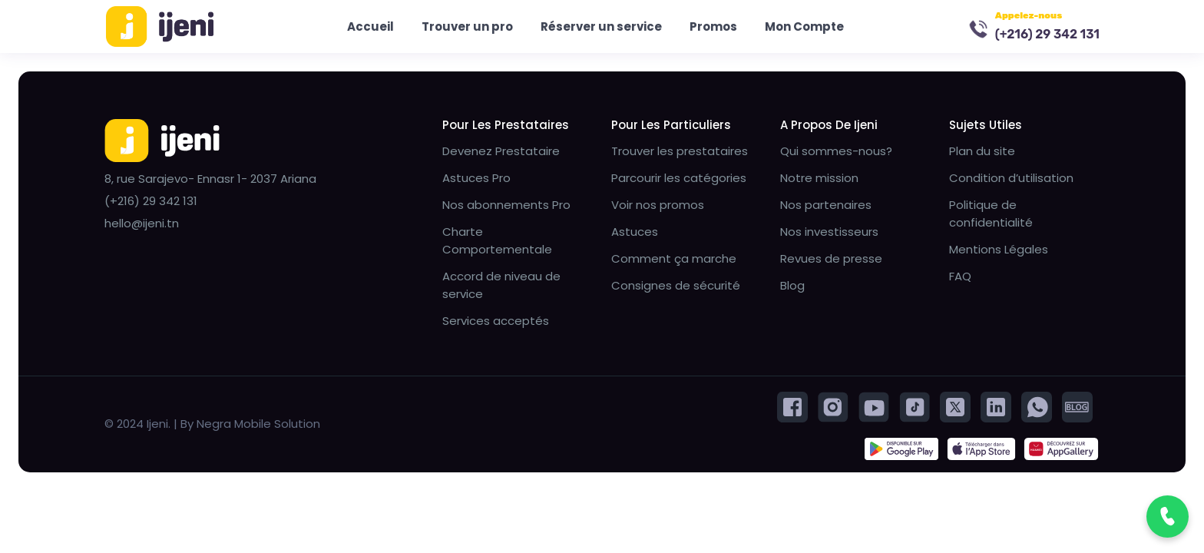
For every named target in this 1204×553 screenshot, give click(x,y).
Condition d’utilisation (1011, 180)
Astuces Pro (476, 180)
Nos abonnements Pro (506, 207)
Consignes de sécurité (675, 288)
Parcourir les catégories (678, 180)
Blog (792, 288)
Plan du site (982, 153)
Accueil (370, 27)
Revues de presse (831, 261)
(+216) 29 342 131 (1047, 35)
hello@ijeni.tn (141, 225)
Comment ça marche (673, 261)
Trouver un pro (467, 27)
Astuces (634, 234)
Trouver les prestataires (679, 153)
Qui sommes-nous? (836, 153)
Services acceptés (495, 323)
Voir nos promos (657, 207)
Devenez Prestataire (501, 153)
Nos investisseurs (829, 234)
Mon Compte (804, 27)
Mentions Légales (998, 251)
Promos (713, 27)
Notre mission (819, 180)
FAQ (960, 278)
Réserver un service (601, 27)
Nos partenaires (826, 207)
